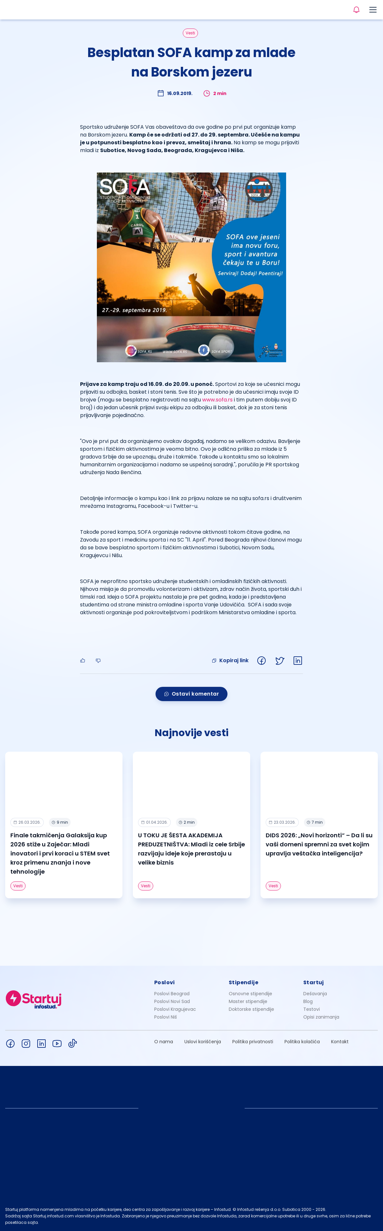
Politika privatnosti (252, 1041)
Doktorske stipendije (251, 1009)
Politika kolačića (302, 1041)
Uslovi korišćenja (202, 1041)
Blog (308, 1001)
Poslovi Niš (165, 1017)
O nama (163, 1041)
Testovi (311, 1009)
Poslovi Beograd (172, 993)
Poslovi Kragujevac (175, 1009)
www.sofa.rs (217, 399)
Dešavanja (315, 993)
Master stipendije (248, 1001)
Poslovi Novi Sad (172, 1001)
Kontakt (340, 1041)
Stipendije (243, 982)
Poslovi (164, 982)
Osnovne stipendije (250, 993)
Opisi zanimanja (321, 1017)
